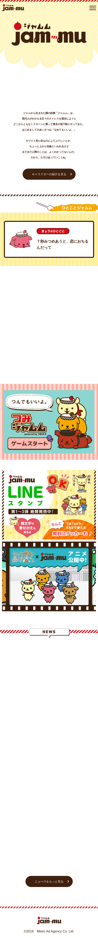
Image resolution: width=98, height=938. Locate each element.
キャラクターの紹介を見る (49, 174)
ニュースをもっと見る (49, 881)
